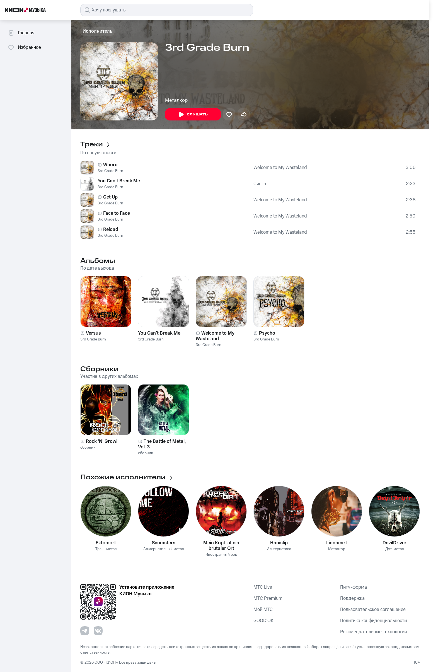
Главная (21, 33)
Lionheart (336, 543)
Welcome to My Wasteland (280, 167)
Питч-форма (353, 587)
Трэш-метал (106, 549)
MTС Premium (267, 598)
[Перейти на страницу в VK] (98, 630)
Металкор (176, 100)
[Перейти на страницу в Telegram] (84, 630)
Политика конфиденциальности (373, 620)
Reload (110, 229)
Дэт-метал (394, 549)
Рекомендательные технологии (373, 632)
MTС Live (262, 587)
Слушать (193, 114)
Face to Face (116, 213)
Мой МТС (263, 609)
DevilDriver (395, 543)
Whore (110, 164)
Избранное (24, 47)
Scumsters (163, 543)
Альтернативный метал (163, 549)
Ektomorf (106, 543)
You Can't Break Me (119, 181)
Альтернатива (279, 549)
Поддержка (352, 598)
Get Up (110, 197)
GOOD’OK (263, 620)
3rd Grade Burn (110, 171)
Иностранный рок (221, 554)
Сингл (259, 183)
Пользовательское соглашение (373, 609)
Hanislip (279, 543)
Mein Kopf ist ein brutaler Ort (221, 545)
